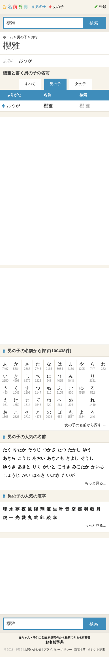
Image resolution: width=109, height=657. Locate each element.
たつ (61, 449)
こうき (63, 466)
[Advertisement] (54, 155)
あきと (24, 466)
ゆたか (19, 449)
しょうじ (11, 475)
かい (26, 475)
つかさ (49, 449)
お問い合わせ (32, 649)
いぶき (53, 475)
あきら (9, 458)
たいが (68, 475)
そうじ (34, 449)
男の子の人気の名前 (24, 436)
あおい (38, 458)
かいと (49, 466)
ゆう (87, 449)
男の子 (22, 37)
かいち (97, 466)
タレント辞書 (96, 649)
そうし (87, 458)
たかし (74, 449)
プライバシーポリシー (58, 649)
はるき (38, 475)
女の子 (80, 84)
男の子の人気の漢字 (24, 496)
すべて (30, 84)
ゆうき (9, 466)
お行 (34, 37)
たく (7, 449)
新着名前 (80, 649)
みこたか (80, 466)
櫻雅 (48, 105)
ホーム (8, 37)
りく (36, 466)
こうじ (24, 458)
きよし (72, 458)
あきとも (55, 458)
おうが (25, 60)
